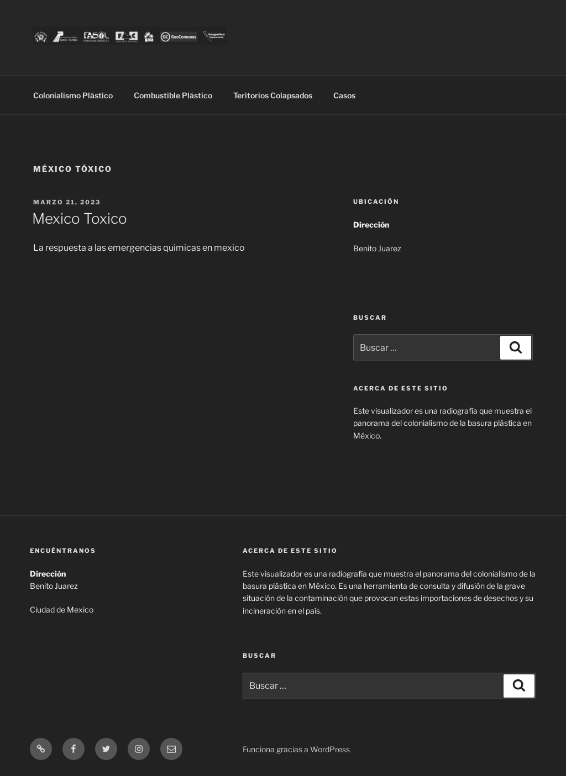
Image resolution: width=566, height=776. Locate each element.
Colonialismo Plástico (73, 95)
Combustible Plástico (173, 95)
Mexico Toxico (79, 218)
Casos (344, 95)
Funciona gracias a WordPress (296, 749)
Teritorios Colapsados (272, 95)
